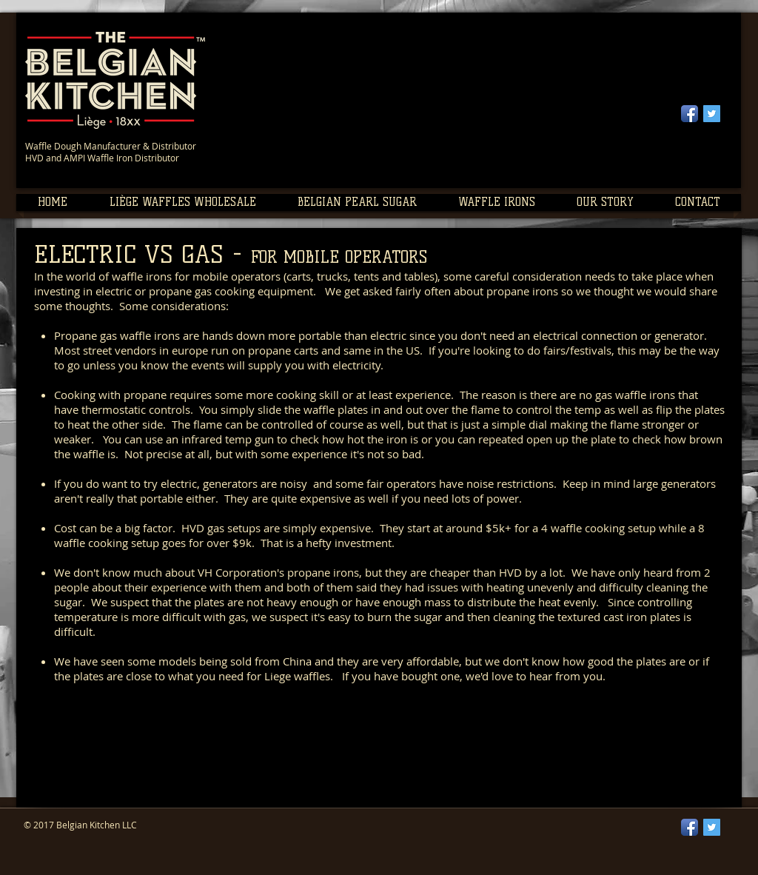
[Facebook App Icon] (689, 113)
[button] (182, 202)
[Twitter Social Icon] (711, 113)
